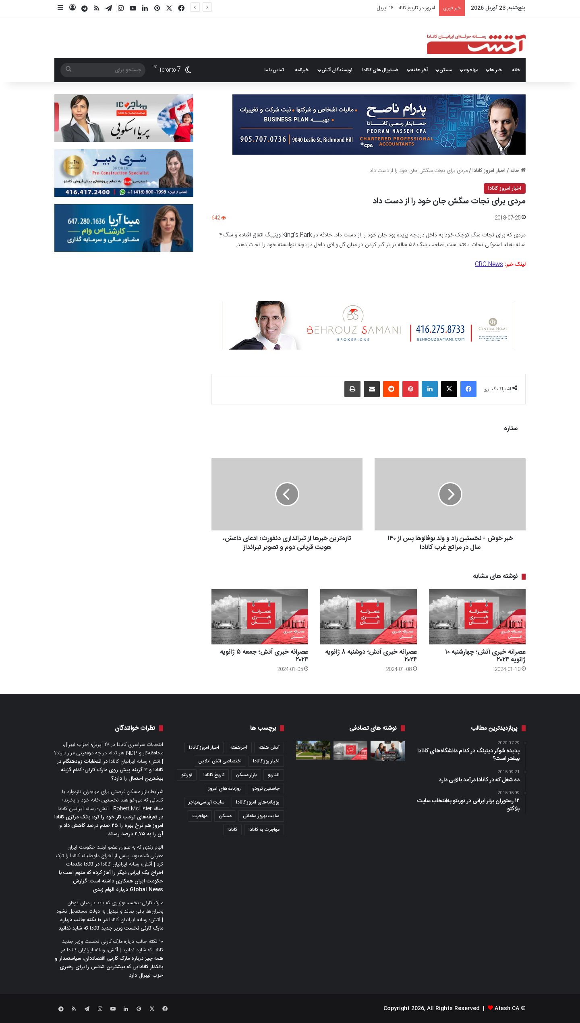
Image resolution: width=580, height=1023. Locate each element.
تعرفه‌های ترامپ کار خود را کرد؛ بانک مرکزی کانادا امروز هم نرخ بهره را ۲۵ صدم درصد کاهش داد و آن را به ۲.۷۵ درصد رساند (108, 826)
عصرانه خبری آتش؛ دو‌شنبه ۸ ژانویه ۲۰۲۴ (371, 656)
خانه (516, 70)
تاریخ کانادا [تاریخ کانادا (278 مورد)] (213, 775)
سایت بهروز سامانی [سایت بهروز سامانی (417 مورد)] (261, 816)
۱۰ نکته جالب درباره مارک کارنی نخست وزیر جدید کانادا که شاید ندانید (110, 924)
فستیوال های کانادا (380, 70)
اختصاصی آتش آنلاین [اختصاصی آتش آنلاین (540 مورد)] (220, 761)
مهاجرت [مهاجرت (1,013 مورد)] (199, 816)
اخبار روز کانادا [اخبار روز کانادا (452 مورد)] (266, 761)
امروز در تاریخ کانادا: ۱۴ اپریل (406, 8)
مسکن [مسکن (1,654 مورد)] (225, 816)
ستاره (511, 428)
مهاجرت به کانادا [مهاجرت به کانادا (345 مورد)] (264, 830)
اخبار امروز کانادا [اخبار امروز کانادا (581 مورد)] (204, 747)
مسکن (445, 70)
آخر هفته (419, 70)
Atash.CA (507, 1008)
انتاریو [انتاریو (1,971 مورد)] (274, 775)
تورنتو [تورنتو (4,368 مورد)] (186, 775)
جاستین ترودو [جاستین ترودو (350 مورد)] (266, 789)
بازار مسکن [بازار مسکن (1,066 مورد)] (246, 775)
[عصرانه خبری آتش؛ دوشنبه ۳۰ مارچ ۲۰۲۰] (351, 750)
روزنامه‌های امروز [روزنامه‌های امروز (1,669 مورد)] (224, 789)
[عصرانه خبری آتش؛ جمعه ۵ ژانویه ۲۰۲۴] (259, 616)
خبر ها (496, 70)
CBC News (489, 264)
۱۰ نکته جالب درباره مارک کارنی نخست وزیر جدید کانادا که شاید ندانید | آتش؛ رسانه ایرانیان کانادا (112, 946)
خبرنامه (302, 70)
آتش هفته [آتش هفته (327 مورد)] (269, 747)
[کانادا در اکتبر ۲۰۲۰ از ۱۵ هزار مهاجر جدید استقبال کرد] (388, 751)
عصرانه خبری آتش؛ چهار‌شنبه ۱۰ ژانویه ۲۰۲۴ (485, 656)
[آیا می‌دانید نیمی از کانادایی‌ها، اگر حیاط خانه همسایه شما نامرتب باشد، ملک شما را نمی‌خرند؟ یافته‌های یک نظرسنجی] (313, 750)
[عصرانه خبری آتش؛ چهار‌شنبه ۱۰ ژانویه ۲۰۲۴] (477, 616)
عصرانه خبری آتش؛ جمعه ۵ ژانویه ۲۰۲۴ (264, 656)
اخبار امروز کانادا (488, 170)
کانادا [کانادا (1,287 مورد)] (232, 830)
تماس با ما (274, 70)
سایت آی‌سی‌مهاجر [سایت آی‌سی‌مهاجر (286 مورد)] (206, 802)
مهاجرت (471, 70)
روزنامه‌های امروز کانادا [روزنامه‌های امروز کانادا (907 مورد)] (258, 802)
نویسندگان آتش (336, 70)
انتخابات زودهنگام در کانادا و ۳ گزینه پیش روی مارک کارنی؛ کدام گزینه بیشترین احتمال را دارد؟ (110, 770)
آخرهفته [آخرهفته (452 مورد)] (238, 747)
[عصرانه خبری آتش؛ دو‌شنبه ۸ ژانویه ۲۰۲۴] (368, 616)
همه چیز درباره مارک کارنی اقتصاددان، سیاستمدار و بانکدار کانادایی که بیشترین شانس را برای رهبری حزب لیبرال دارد (109, 967)
